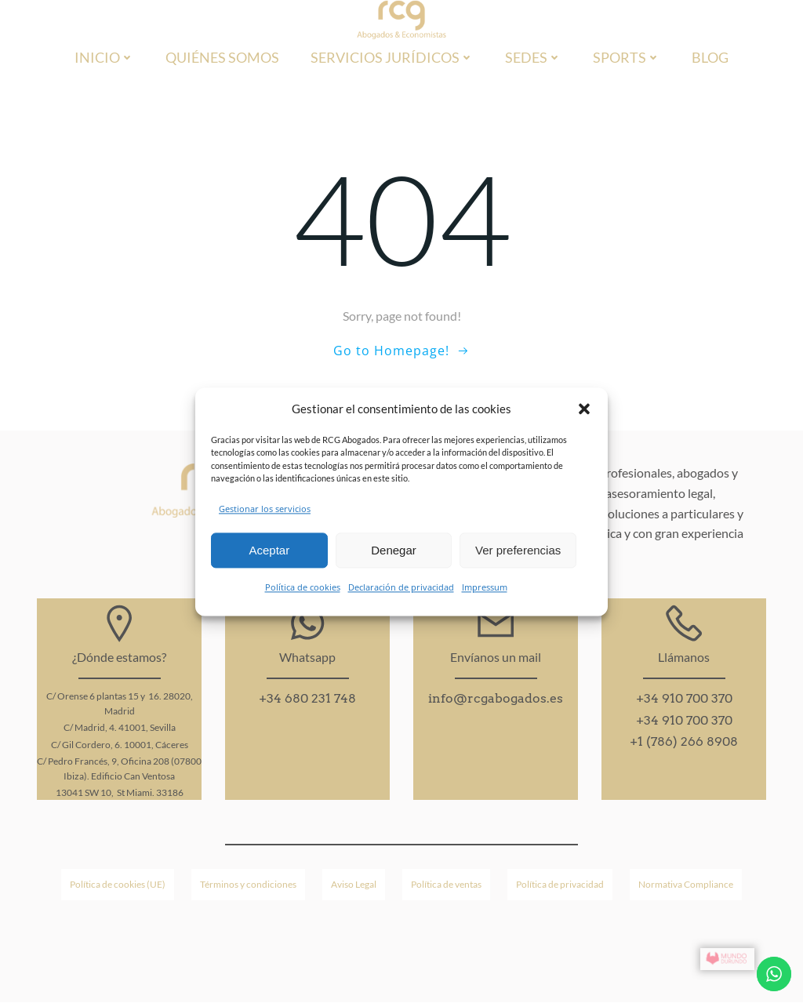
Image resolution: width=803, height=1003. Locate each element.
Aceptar (269, 550)
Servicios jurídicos (392, 57)
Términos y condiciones (248, 884)
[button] (584, 408)
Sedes (533, 57)
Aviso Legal (353, 884)
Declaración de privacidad (401, 588)
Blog (710, 57)
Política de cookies (302, 588)
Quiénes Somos (222, 57)
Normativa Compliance (685, 884)
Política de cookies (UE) (117, 884)
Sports (626, 57)
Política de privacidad (560, 884)
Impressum (484, 588)
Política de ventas (446, 884)
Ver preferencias (518, 550)
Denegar (393, 550)
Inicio (104, 57)
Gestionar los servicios (265, 508)
